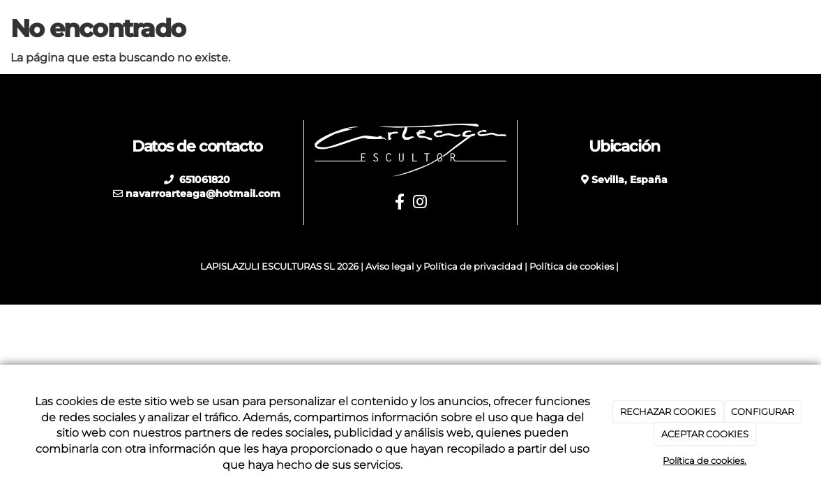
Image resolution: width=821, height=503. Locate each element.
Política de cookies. (704, 460)
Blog (645, 27)
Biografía (330, 27)
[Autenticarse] (15, 280)
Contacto (764, 27)
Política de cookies (571, 266)
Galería (698, 27)
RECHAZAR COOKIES (668, 411)
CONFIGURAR (762, 411)
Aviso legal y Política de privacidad (444, 266)
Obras (391, 27)
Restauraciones (569, 27)
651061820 (203, 179)
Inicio (270, 27)
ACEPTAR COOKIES (704, 433)
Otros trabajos (466, 27)
